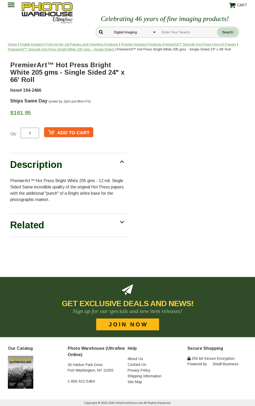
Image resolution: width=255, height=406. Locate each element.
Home (12, 44)
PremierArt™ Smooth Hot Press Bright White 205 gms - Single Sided (61, 49)
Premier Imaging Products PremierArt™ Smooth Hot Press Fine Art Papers (178, 44)
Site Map (135, 382)
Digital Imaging (32, 44)
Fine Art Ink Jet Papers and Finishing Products (82, 44)
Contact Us (137, 364)
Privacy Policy (139, 370)
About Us (135, 359)
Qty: (14, 133)
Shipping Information (144, 376)
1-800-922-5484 (81, 381)
